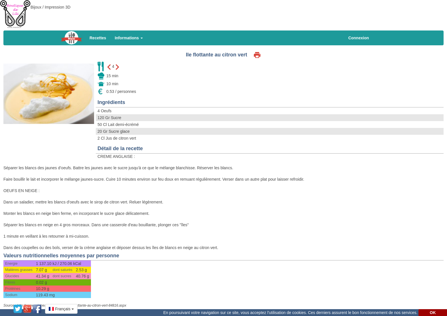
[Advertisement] (223, 13)
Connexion (358, 38)
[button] (61, 309)
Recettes (98, 38)
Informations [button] (129, 38)
